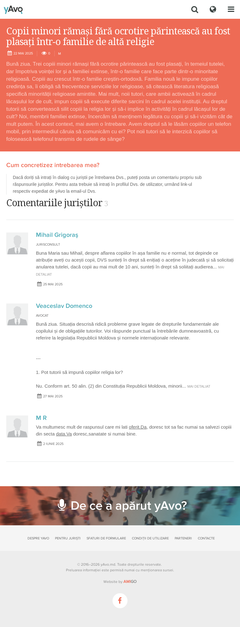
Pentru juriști (68, 538)
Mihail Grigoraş (57, 235)
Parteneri (183, 538)
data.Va (64, 433)
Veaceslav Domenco (64, 306)
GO (130, 581)
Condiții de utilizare (150, 538)
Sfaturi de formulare (106, 538)
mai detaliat (198, 386)
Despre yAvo (38, 538)
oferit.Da (138, 427)
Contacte (206, 538)
